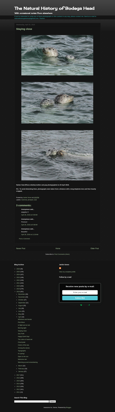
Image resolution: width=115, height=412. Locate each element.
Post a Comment (24, 239)
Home (58, 248)
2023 (18, 277)
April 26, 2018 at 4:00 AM (29, 215)
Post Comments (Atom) (62, 254)
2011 (18, 392)
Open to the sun (23, 356)
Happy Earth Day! (23, 336)
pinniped (30, 200)
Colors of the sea (23, 345)
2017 (18, 375)
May (19, 314)
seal (35, 200)
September (22, 303)
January (21, 371)
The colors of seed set (25, 339)
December (21, 294)
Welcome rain (22, 359)
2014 (18, 383)
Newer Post (20, 248)
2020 (18, 286)
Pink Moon (21, 322)
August (20, 305)
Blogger (68, 407)
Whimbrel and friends (25, 319)
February (21, 368)
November (21, 297)
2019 (18, 289)
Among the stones (24, 348)
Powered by (80, 305)
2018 (18, 291)
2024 (18, 274)
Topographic (22, 351)
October (21, 300)
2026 (18, 269)
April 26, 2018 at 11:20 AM (29, 234)
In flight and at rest (24, 325)
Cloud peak (21, 342)
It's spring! (21, 353)
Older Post (95, 248)
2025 (18, 271)
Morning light (22, 328)
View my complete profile (67, 272)
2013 (18, 386)
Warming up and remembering (28, 362)
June (20, 311)
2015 (18, 381)
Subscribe (80, 298)
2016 (18, 378)
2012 (18, 389)
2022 (18, 280)
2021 (18, 283)
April (20, 317)
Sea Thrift (21, 333)
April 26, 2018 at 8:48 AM (29, 225)
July (19, 308)
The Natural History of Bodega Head (54, 8)
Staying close (22, 331)
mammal (24, 200)
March (20, 366)
